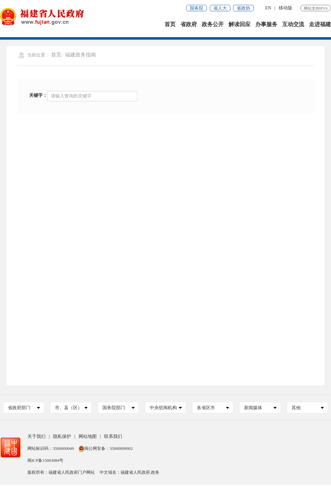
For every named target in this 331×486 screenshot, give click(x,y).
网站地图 (88, 437)
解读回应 (240, 26)
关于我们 (36, 437)
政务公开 (213, 26)
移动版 (285, 7)
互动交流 (293, 26)
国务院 (196, 8)
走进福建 (320, 26)
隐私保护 (62, 437)
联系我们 (113, 437)
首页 (170, 26)
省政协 (243, 8)
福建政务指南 (80, 56)
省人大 (220, 8)
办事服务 (266, 26)
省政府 (188, 26)
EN (268, 7)
